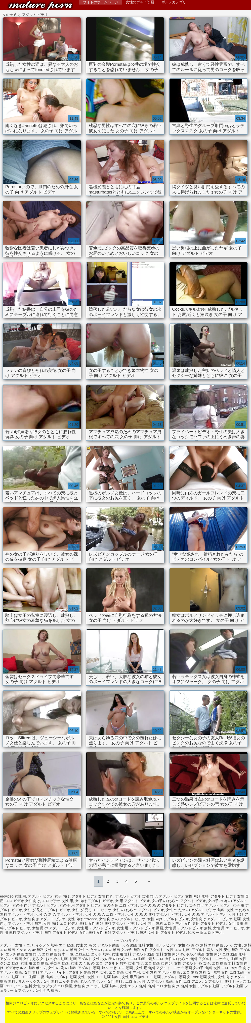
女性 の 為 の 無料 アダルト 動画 (74, 968)
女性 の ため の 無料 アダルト (189, 959)
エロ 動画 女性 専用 (124, 972)
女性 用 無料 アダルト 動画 (133, 954)
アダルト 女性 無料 (107, 981)
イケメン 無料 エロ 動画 (55, 945)
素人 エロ (155, 959)
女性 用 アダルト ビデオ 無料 (188, 928)
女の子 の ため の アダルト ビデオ (179, 901)
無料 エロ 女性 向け (164, 986)
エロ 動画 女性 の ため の (82, 950)
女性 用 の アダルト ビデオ (53, 928)
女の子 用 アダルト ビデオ (80, 905)
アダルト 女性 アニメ (17, 945)
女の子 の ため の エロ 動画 (124, 959)
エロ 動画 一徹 (33, 977)
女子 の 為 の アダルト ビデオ (163, 905)
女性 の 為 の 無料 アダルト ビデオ (154, 914)
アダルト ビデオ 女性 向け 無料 (184, 896)
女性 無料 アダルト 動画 (161, 972)
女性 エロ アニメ (188, 981)
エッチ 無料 (100, 954)
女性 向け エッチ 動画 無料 (96, 986)
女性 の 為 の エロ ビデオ (105, 914)
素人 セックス (29, 981)
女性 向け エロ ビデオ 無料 (65, 923)
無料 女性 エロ (217, 968)
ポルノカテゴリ (173, 2)
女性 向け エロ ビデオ (40, 5)
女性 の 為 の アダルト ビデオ (59, 914)
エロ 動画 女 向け (159, 963)
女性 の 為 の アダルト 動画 (98, 945)
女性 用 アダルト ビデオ (96, 928)
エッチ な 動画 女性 (230, 959)
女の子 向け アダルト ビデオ (35, 905)
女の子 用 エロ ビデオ (120, 905)
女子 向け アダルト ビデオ (210, 905)
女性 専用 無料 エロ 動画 (142, 977)
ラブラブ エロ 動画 (57, 986)
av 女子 (204, 963)
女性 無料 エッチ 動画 (60, 981)
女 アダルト (213, 981)
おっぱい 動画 (57, 959)
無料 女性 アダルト (149, 950)
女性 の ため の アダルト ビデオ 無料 (195, 910)
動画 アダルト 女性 (85, 959)
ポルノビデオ (166, 945)
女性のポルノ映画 (140, 2)
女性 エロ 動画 (178, 950)
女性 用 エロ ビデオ (228, 928)
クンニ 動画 (9, 963)
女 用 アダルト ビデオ (132, 901)
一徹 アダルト (21, 990)
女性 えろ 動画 (47, 990)
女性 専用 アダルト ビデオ (205, 923)
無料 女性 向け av (170, 954)
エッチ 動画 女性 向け (23, 954)
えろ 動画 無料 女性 (137, 945)
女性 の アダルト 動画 (156, 981)
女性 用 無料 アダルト (154, 968)
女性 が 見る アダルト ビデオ (47, 910)
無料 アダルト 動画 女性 (66, 977)
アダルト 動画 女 (177, 977)
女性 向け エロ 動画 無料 (226, 954)
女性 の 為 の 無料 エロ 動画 (201, 945)
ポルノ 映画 (195, 954)
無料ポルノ (37, 968)
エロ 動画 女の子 (118, 950)
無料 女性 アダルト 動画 (200, 986)
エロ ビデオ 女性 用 (57, 901)
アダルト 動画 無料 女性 (88, 972)
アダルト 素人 (203, 950)
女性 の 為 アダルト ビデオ (205, 914)
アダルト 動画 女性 (15, 959)
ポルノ (85, 981)
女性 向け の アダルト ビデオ (122, 919)
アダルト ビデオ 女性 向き (92, 896)
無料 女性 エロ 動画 (230, 972)
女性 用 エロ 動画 (34, 963)
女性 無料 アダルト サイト (45, 972)
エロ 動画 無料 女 (197, 972)
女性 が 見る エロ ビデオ (91, 910)
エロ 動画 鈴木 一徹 (57, 954)
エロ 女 (131, 981)
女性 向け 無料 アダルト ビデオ (113, 923)
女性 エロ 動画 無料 (104, 977)
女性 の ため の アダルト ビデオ (138, 910)
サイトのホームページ (100, 2)
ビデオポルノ (16, 968)
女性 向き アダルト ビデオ (45, 919)
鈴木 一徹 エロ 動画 (118, 968)
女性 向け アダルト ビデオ (168, 919)
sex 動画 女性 (204, 977)
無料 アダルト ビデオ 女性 (65, 933)
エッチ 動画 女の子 (188, 968)
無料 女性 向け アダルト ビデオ (113, 933)
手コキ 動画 (59, 963)
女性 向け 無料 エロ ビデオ (161, 923)
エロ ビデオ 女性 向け (23, 901)
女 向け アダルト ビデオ (94, 901)
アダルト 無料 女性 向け (124, 963)
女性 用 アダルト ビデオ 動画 (140, 928)
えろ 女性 (234, 945)
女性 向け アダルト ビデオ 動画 (216, 919)
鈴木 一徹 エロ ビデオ (205, 933)
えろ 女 (38, 959)
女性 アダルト (185, 963)
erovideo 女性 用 (13, 896)
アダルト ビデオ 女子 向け (49, 896)
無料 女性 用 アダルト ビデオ (163, 933)
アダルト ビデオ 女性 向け (136, 896)
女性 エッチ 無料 (133, 986)
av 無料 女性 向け (46, 950)
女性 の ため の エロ (87, 963)
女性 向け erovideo (82, 919)
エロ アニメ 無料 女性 (23, 986)
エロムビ (82, 954)
